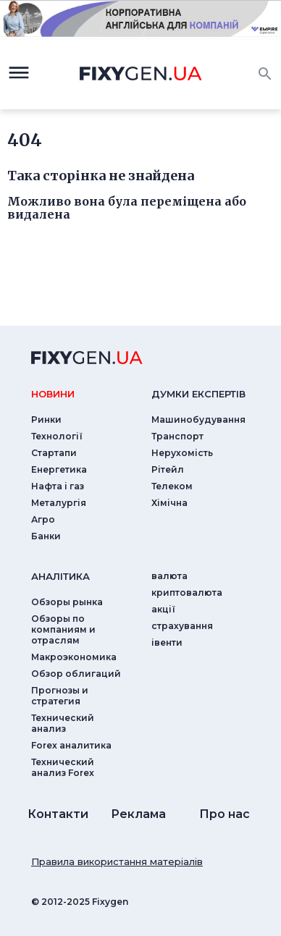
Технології (57, 436)
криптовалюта (186, 592)
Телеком (172, 486)
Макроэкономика (74, 657)
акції (163, 609)
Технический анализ (62, 723)
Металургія (58, 502)
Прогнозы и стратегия (59, 696)
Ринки (46, 419)
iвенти (167, 642)
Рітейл (167, 469)
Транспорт (177, 436)
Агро (43, 519)
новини (53, 394)
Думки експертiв (198, 394)
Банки (46, 536)
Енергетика (59, 469)
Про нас (224, 814)
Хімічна (169, 502)
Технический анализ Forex (62, 767)
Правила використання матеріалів (117, 861)
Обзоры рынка (67, 601)
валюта (169, 575)
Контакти (58, 814)
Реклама (138, 814)
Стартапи (54, 452)
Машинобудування (198, 419)
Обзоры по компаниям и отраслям (63, 629)
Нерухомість (182, 452)
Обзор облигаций (76, 673)
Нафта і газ (57, 486)
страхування (182, 625)
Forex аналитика (71, 745)
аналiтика (60, 576)
